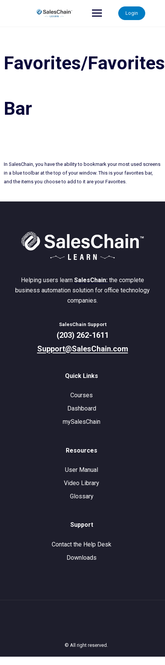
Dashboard (81, 408)
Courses (81, 395)
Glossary (82, 496)
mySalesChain (81, 421)
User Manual (81, 469)
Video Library (81, 483)
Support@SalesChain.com (82, 348)
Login (131, 13)
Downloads (82, 557)
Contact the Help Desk (81, 544)
